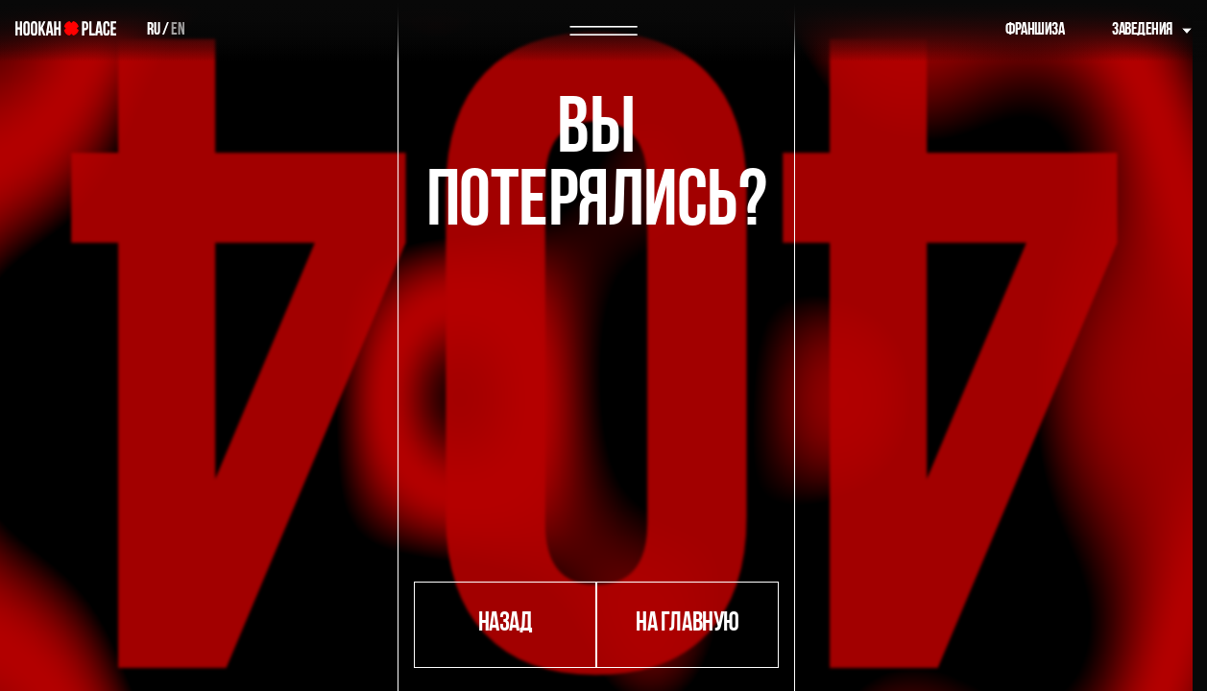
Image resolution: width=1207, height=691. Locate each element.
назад (505, 623)
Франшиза (1034, 30)
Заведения (1142, 30)
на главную (687, 623)
